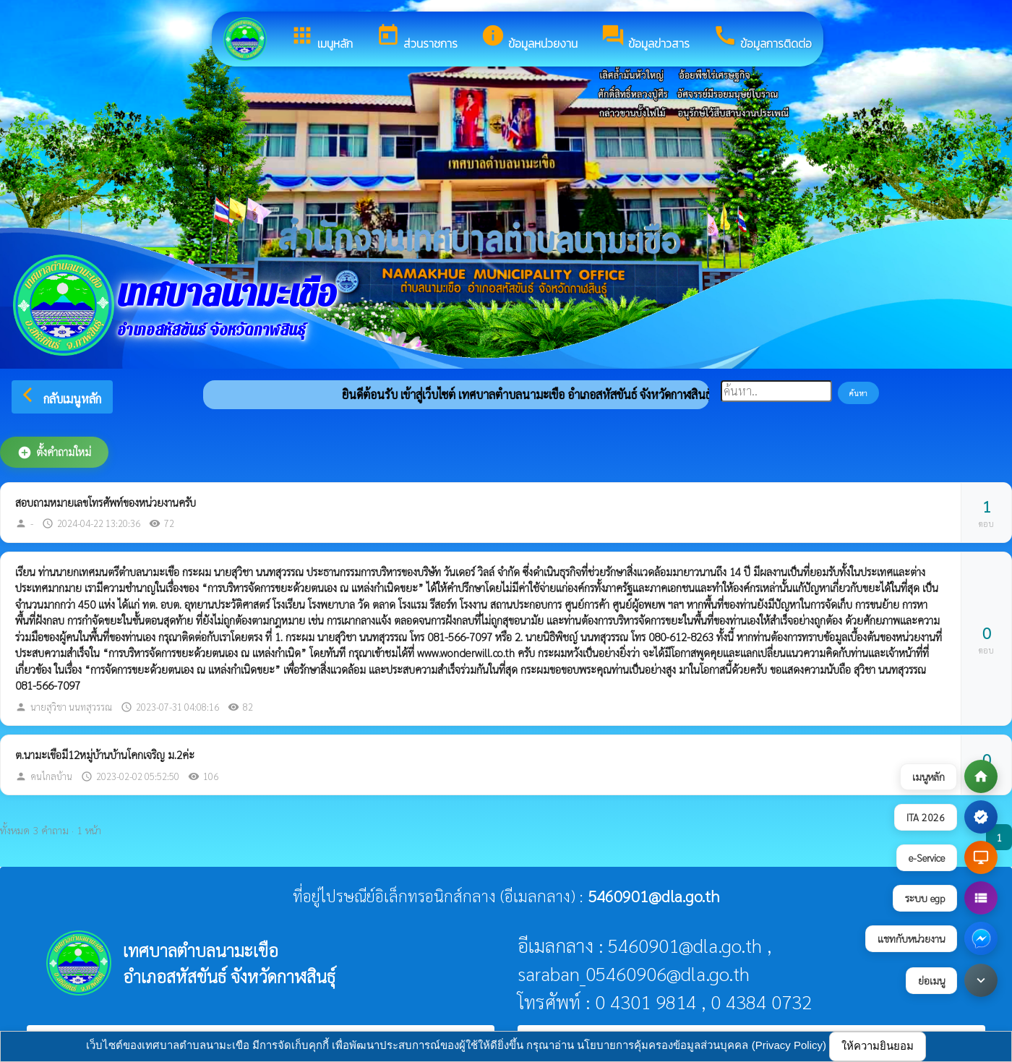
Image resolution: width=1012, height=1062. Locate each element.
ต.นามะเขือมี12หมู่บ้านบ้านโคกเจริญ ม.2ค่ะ (104, 754)
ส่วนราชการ (417, 37)
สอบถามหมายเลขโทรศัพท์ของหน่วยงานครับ (105, 502)
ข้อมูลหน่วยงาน (529, 37)
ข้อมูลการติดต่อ (762, 37)
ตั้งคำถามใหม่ (54, 452)
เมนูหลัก (321, 37)
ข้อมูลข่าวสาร (645, 37)
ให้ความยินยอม (877, 1046)
